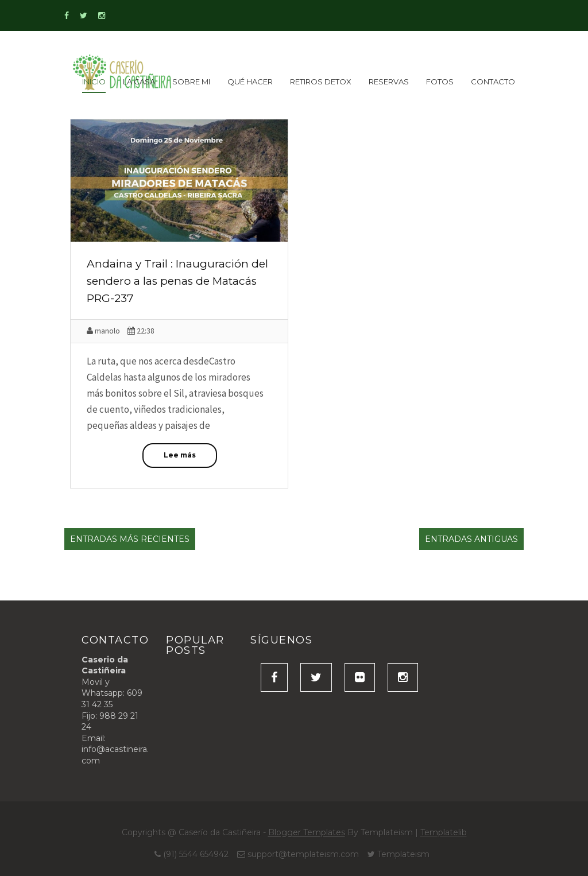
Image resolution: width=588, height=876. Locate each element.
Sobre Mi (191, 81)
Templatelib (443, 832)
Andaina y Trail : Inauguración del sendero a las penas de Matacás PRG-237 (177, 281)
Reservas (389, 81)
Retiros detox (320, 81)
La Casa (139, 81)
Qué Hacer (250, 81)
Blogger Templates (306, 832)
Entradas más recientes (129, 539)
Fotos (440, 81)
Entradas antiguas (471, 539)
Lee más (180, 455)
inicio (94, 81)
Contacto (493, 81)
